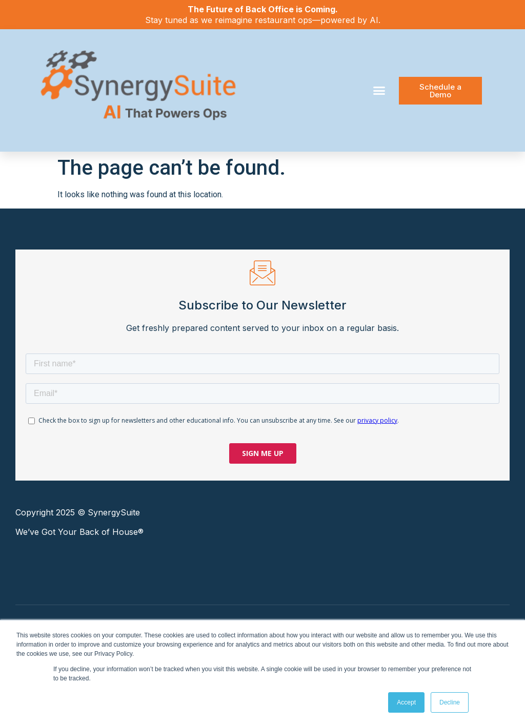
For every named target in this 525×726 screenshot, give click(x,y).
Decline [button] (449, 702)
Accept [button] (406, 702)
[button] (379, 90)
